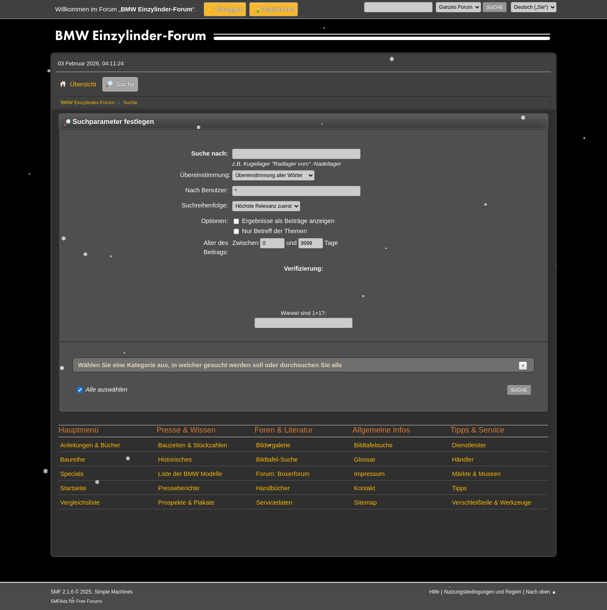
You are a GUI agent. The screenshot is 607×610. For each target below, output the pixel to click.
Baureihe (72, 459)
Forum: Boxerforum (282, 473)
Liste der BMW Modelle (190, 473)
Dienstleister (469, 445)
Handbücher (273, 488)
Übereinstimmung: (205, 175)
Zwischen (246, 242)
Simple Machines (113, 592)
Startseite (73, 488)
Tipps (459, 488)
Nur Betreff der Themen (274, 231)
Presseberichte (178, 488)
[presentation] (303, 289)
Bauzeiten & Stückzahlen (192, 445)
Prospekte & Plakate (186, 502)
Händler (463, 459)
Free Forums (89, 601)
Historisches (175, 459)
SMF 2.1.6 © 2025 (71, 592)
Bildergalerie (273, 445)
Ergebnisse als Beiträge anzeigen (288, 221)
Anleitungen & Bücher (90, 445)
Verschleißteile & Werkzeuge (491, 502)
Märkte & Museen (476, 473)
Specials (72, 473)
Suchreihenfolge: (205, 205)
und (292, 242)
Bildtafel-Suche (277, 459)
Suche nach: (209, 153)
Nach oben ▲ (541, 592)
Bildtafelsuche (373, 445)
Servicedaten (274, 502)
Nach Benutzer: (206, 190)
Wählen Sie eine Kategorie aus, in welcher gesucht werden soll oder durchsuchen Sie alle (210, 365)
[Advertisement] (209, 525)
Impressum (369, 473)
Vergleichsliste (80, 502)
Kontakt (364, 488)
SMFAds (59, 601)
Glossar (365, 459)
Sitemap (365, 502)
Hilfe (435, 592)
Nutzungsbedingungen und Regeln (482, 592)
